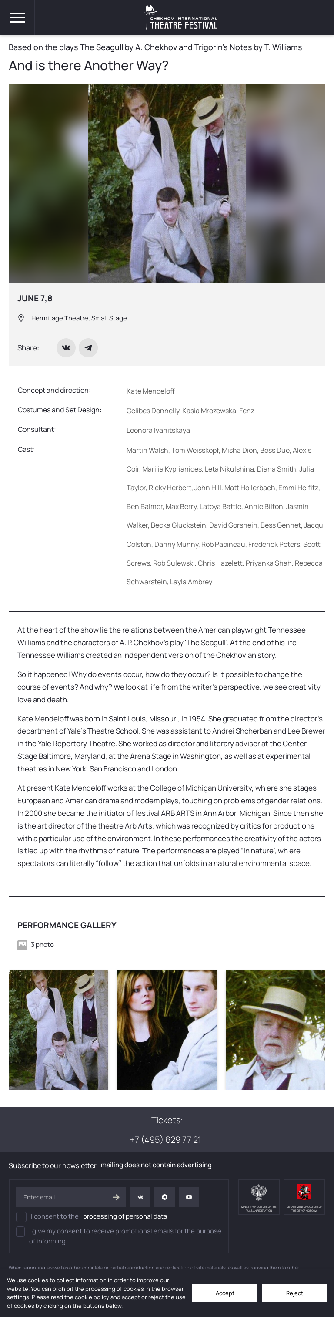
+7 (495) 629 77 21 (166, 1139)
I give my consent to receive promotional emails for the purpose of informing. (118, 1236)
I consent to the (91, 1217)
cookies (38, 1280)
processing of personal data (125, 1216)
